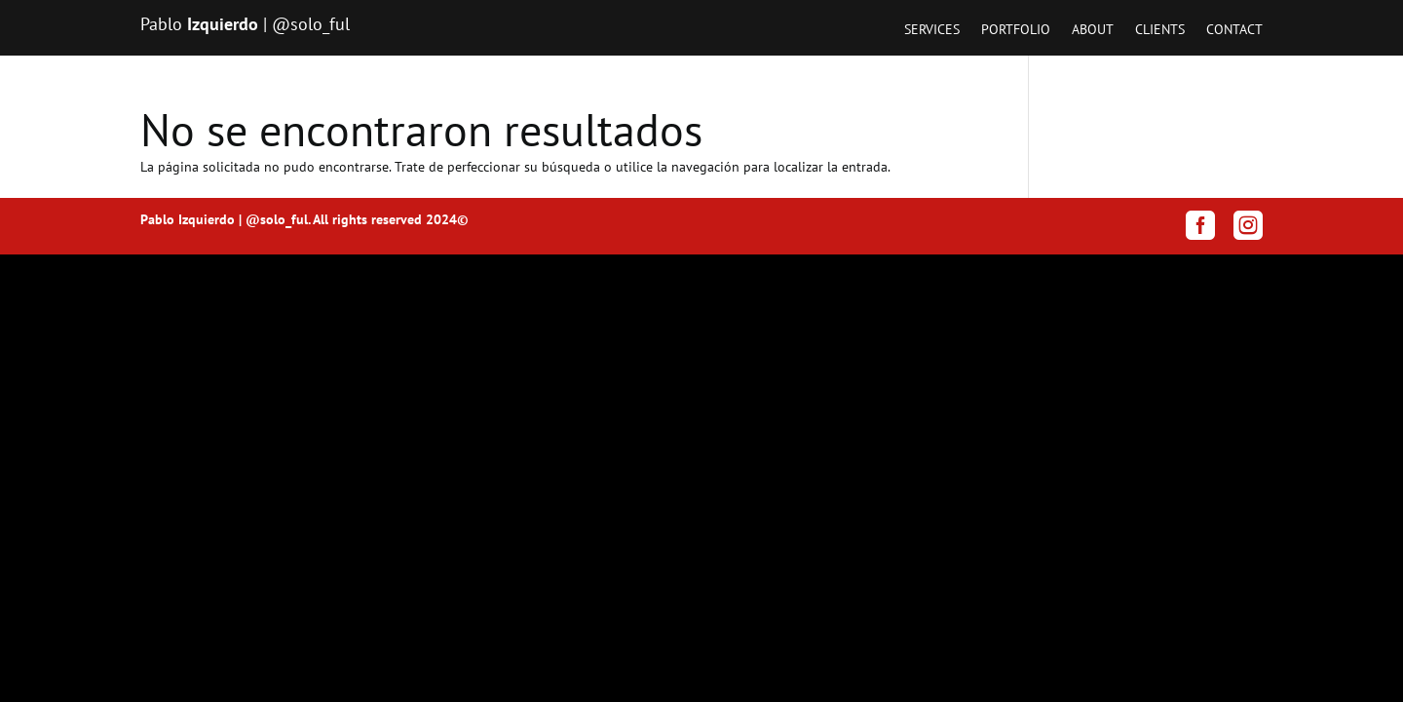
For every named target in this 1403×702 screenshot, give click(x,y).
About (1093, 30)
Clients (1160, 30)
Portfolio (1015, 30)
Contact (1234, 30)
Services (932, 30)
